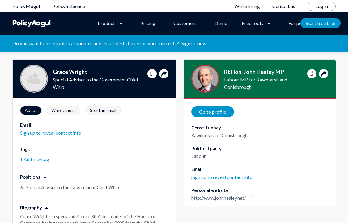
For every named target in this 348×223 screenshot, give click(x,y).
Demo (220, 23)
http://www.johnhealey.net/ (222, 198)
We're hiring (247, 6)
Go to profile (212, 112)
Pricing (147, 23)
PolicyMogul (26, 6)
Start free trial (320, 23)
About (31, 110)
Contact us (283, 6)
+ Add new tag (34, 159)
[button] (94, 174)
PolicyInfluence (68, 6)
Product (106, 23)
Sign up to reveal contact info (50, 133)
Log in (321, 6)
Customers (185, 23)
